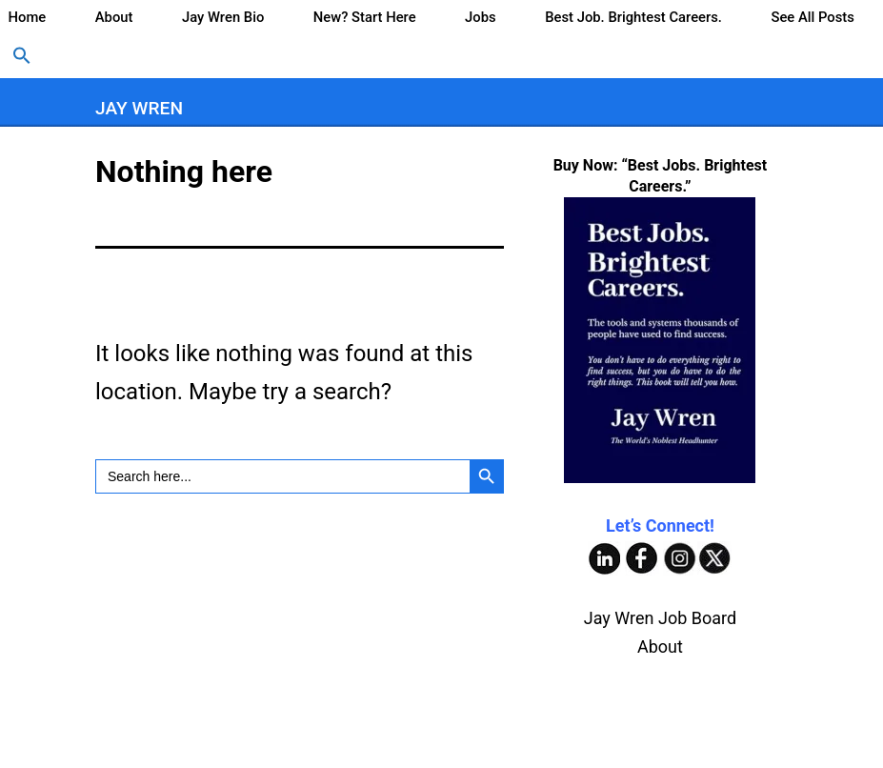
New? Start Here (364, 17)
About (114, 17)
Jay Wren (139, 108)
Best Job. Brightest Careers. (633, 17)
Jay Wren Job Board (660, 618)
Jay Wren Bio (223, 17)
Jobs (480, 17)
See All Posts (812, 17)
